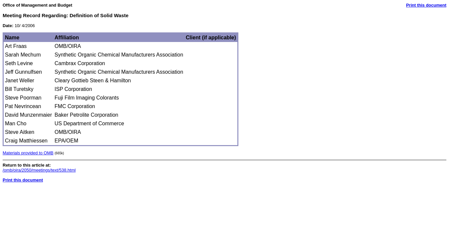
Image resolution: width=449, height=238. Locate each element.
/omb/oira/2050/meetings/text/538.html (39, 170)
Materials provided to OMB (28, 152)
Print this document (426, 5)
